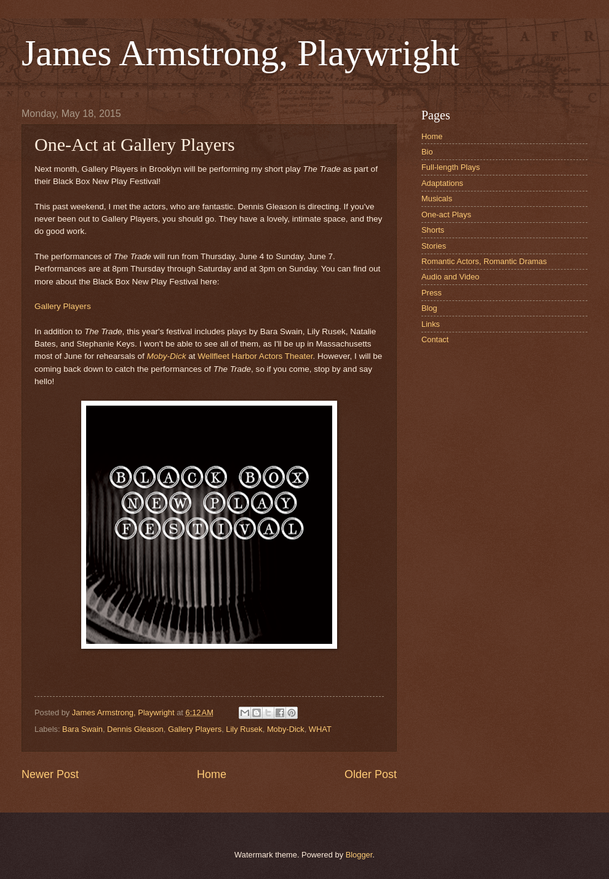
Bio (427, 151)
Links (430, 324)
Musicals (436, 198)
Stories (433, 246)
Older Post (370, 774)
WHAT (320, 729)
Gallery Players (62, 306)
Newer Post (50, 774)
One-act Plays (446, 214)
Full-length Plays (450, 167)
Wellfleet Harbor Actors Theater (254, 356)
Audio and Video (450, 276)
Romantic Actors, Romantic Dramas (484, 261)
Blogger (359, 854)
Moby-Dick (166, 356)
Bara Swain (82, 729)
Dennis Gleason (135, 729)
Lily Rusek (244, 729)
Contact (434, 339)
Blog (429, 308)
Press (431, 292)
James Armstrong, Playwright (241, 53)
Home (211, 774)
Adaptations (442, 183)
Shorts (432, 230)
